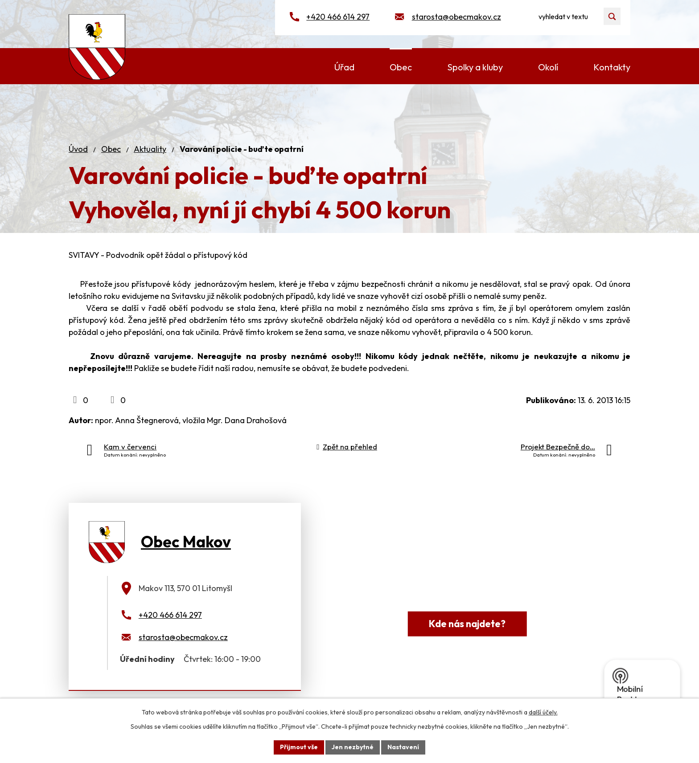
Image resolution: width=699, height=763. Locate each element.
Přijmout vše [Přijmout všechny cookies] (299, 747)
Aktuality (150, 149)
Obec (111, 149)
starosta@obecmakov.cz (456, 17)
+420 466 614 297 (338, 17)
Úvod (78, 149)
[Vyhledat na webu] (574, 16)
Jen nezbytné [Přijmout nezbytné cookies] (353, 747)
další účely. (543, 712)
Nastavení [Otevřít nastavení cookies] (403, 747)
